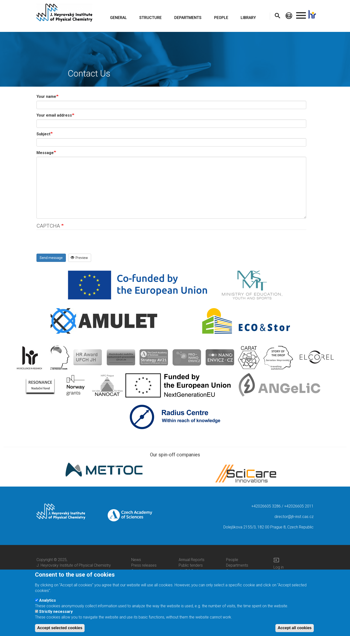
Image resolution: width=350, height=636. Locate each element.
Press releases (144, 565)
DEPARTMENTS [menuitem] (187, 17)
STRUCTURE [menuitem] (150, 17)
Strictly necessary (56, 611)
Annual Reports (191, 559)
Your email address (54, 115)
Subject (43, 134)
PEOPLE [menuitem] (221, 17)
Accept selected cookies (59, 628)
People (232, 559)
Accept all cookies (295, 628)
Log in (278, 567)
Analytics (47, 600)
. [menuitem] (301, 13)
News (136, 559)
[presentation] (73, 244)
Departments (237, 565)
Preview (79, 258)
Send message (51, 258)
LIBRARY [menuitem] (248, 17)
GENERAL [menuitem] (118, 17)
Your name (46, 96)
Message (45, 152)
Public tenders (191, 565)
